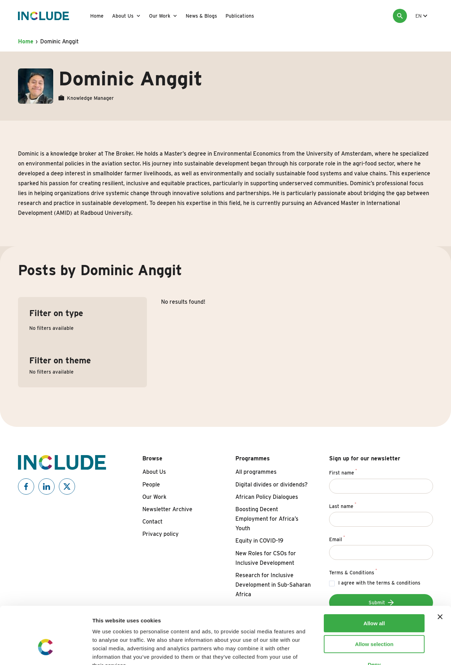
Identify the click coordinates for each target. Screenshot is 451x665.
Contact (152, 521)
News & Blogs (201, 16)
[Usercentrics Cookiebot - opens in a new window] (45, 651)
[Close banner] (440, 572)
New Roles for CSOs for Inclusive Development (265, 558)
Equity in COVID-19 (259, 540)
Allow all (374, 579)
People (151, 484)
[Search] (400, 16)
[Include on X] (67, 486)
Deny (374, 620)
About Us (123, 16)
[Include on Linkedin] (46, 486)
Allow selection (374, 600)
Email (337, 538)
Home (97, 16)
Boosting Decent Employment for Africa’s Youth (266, 519)
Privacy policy (160, 534)
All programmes (256, 471)
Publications (240, 16)
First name (343, 472)
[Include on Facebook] (26, 486)
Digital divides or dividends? (271, 484)
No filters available (51, 328)
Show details (369, 651)
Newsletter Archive (167, 509)
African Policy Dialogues (266, 497)
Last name (342, 505)
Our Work (159, 16)
